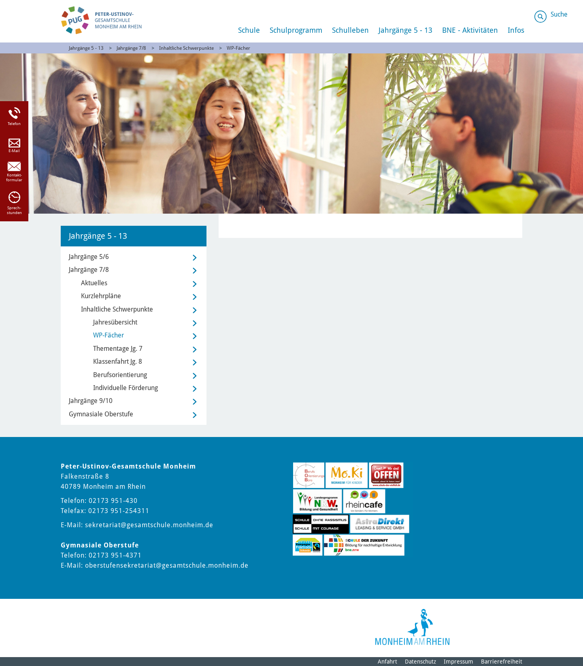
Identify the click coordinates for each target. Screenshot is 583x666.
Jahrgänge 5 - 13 (405, 30)
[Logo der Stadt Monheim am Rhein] (412, 627)
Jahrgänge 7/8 (131, 48)
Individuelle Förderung (125, 388)
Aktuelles (94, 283)
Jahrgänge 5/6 (89, 257)
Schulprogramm (296, 30)
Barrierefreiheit (501, 661)
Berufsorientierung (120, 375)
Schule (249, 30)
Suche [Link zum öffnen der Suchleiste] (559, 14)
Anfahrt (387, 661)
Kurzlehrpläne (101, 296)
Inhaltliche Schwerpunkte (186, 48)
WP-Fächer (238, 48)
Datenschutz (420, 661)
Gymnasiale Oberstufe (101, 414)
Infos (516, 30)
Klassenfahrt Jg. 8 (117, 361)
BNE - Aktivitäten (470, 30)
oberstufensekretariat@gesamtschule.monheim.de (167, 565)
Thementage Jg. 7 (118, 348)
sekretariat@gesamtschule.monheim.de (149, 525)
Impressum (458, 661)
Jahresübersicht (115, 322)
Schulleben (350, 30)
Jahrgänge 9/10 (91, 401)
